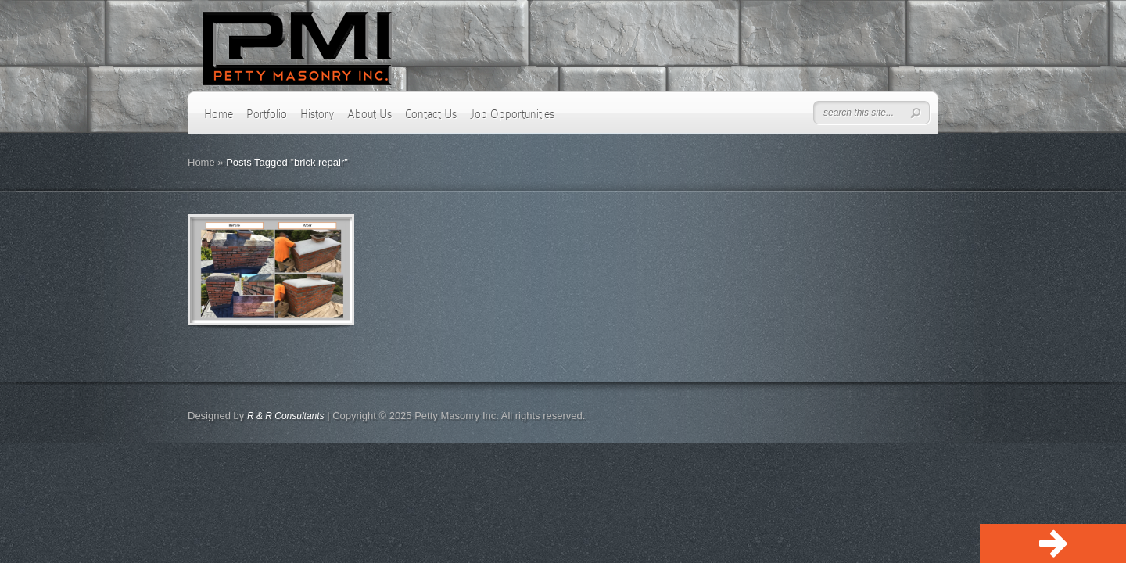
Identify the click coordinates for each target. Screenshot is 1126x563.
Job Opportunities (512, 114)
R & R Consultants (286, 416)
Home (218, 114)
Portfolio (266, 114)
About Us (369, 114)
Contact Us (431, 114)
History (317, 114)
